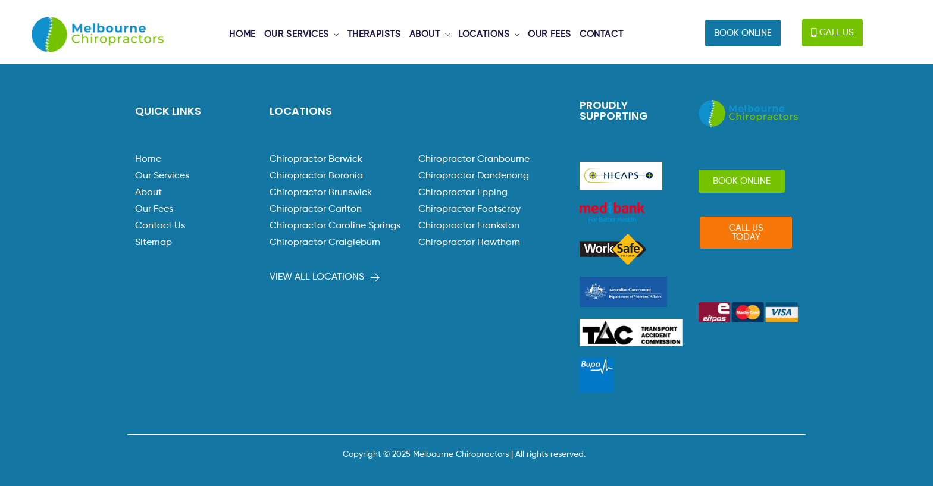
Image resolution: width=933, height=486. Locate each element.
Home (148, 159)
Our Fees (154, 209)
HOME (242, 34)
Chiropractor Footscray (469, 209)
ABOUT (424, 34)
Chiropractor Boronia (316, 176)
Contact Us (160, 226)
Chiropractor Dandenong (473, 176)
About (148, 192)
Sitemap (153, 242)
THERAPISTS (374, 34)
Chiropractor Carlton (316, 209)
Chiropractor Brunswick (321, 192)
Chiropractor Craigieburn (325, 242)
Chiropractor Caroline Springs (335, 226)
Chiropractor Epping (463, 192)
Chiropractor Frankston (468, 226)
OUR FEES (549, 34)
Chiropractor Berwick (316, 159)
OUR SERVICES (296, 34)
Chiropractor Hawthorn (469, 242)
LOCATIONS (483, 34)
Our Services (162, 176)
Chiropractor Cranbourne (474, 159)
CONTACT (601, 34)
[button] (743, 33)
